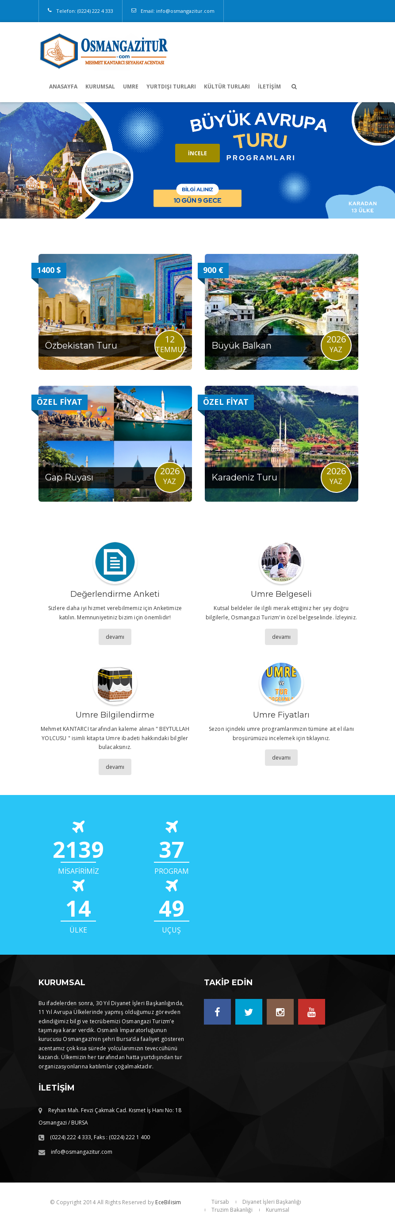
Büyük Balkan (241, 345)
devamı (115, 637)
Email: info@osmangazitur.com (178, 11)
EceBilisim (168, 1202)
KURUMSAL (100, 86)
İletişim (269, 86)
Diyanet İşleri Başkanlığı (271, 1202)
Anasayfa (63, 86)
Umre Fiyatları (281, 715)
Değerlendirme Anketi (115, 594)
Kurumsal (277, 1209)
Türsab (220, 1202)
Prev (16, 161)
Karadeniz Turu (244, 477)
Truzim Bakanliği (232, 1209)
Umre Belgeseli (281, 594)
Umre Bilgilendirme (115, 715)
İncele (197, 153)
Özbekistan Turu (81, 345)
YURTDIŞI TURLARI (171, 86)
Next (379, 161)
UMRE (130, 86)
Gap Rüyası (69, 477)
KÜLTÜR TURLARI (227, 86)
